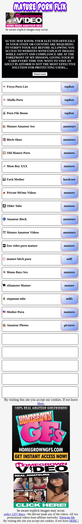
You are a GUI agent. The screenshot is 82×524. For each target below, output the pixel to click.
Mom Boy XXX (30, 167)
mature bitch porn (30, 259)
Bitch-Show (30, 140)
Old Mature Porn (30, 153)
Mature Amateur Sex (30, 127)
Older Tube (30, 206)
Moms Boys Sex (30, 273)
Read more (40, 74)
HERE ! (74, 520)
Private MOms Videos (30, 193)
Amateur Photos (30, 326)
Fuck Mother (30, 180)
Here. (41, 403)
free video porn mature (30, 246)
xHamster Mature (30, 286)
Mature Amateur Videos (30, 233)
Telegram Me (67, 517)
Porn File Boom (30, 114)
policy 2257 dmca (14, 514)
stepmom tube (30, 299)
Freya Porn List (30, 87)
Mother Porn (30, 312)
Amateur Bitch (30, 220)
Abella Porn (30, 100)
